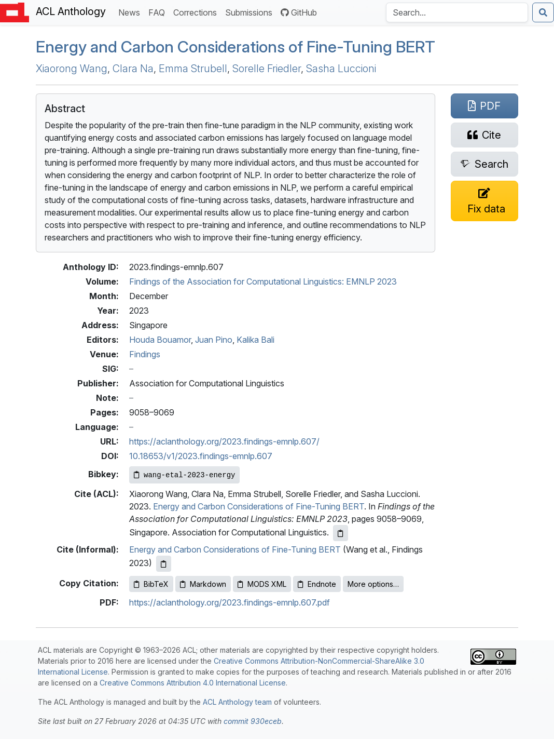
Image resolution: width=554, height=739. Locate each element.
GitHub (299, 12)
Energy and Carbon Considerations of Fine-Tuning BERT (258, 506)
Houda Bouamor (160, 339)
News (131, 12)
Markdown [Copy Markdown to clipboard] (203, 584)
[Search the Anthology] (457, 12)
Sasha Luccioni (341, 68)
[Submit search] (543, 12)
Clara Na (133, 68)
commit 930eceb (253, 721)
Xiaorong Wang (71, 68)
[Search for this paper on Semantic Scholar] (484, 164)
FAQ (158, 12)
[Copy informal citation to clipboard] (163, 564)
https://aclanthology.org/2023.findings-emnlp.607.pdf (229, 602)
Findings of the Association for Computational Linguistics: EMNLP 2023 (263, 281)
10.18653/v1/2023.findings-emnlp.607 (200, 456)
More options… (373, 584)
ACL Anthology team (237, 701)
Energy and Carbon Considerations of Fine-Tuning (235, 46)
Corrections (197, 12)
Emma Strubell (193, 68)
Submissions (250, 12)
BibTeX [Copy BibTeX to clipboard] (151, 584)
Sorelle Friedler (266, 68)
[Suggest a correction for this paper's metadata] (484, 201)
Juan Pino (213, 339)
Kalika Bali (255, 339)
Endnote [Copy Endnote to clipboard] (317, 584)
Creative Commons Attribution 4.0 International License (193, 682)
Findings (144, 354)
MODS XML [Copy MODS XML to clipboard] (262, 584)
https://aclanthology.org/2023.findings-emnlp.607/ (224, 441)
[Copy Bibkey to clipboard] (184, 474)
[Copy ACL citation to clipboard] (340, 533)
